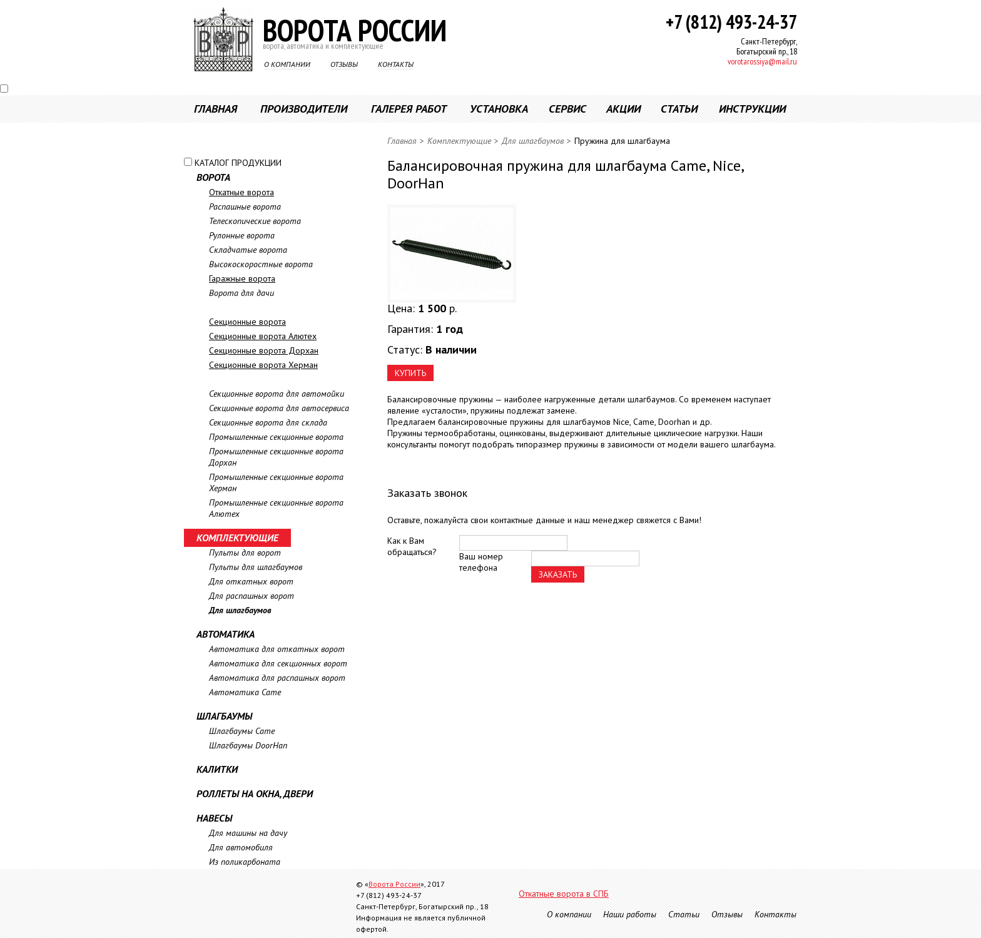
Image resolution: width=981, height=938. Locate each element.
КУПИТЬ (410, 373)
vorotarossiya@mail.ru (762, 61)
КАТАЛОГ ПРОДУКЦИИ (238, 162)
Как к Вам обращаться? (412, 546)
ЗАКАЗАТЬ (558, 574)
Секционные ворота (247, 321)
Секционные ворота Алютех (263, 336)
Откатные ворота (241, 192)
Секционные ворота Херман (263, 364)
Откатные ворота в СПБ (564, 893)
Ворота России (394, 884)
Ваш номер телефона (481, 562)
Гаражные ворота (242, 278)
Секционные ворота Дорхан (263, 350)
